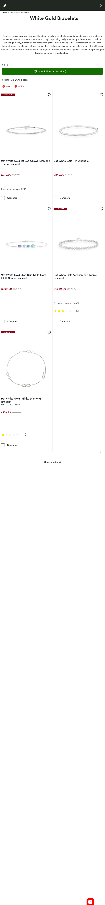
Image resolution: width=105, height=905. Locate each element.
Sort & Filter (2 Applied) (50, 71)
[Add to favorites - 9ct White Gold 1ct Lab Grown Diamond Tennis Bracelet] (49, 94)
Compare (12, 197)
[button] (101, 5)
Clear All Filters (20, 79)
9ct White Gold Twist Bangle (71, 160)
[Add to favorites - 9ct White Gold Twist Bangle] (101, 94)
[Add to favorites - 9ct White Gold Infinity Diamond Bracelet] (49, 332)
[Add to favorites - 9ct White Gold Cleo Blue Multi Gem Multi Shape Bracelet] (49, 209)
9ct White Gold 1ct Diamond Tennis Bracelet (75, 276)
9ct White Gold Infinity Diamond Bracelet (21, 400)
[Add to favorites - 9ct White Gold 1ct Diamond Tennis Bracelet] (101, 209)
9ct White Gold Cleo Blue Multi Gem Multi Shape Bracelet (23, 276)
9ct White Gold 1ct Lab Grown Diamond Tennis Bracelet (25, 162)
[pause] (4, 5)
